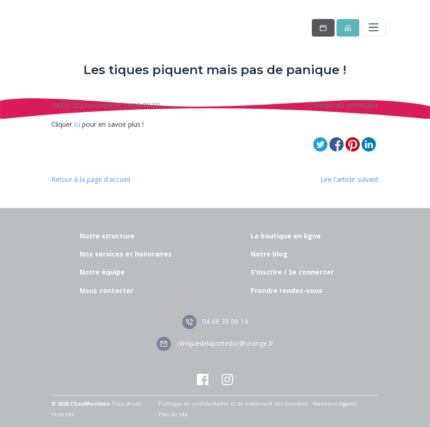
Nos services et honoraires (126, 253)
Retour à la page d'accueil (90, 179)
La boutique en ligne (286, 235)
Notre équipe (102, 271)
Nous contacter (106, 290)
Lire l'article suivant (349, 179)
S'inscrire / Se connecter (292, 271)
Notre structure (107, 235)
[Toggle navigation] (373, 27)
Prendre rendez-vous (286, 290)
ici (77, 124)
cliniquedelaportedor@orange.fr (215, 343)
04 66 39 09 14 (215, 321)
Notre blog (269, 253)
